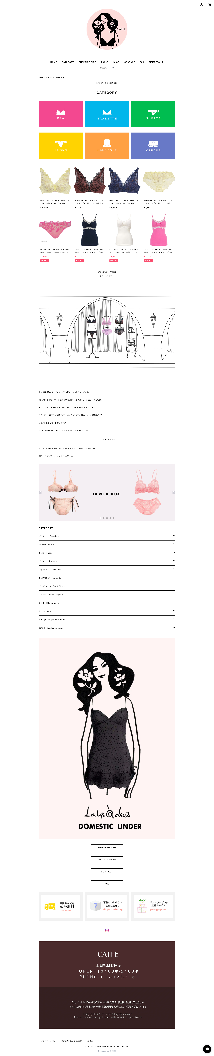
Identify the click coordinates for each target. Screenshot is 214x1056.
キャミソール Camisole (50, 569)
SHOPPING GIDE (87, 62)
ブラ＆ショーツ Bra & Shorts (52, 586)
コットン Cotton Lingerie (51, 594)
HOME (53, 62)
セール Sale (54, 77)
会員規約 (89, 1041)
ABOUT (105, 62)
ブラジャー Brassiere (49, 536)
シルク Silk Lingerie (49, 603)
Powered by (107, 1051)
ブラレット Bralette (48, 561)
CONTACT (129, 62)
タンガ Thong (46, 553)
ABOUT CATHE (107, 859)
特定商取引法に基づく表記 (71, 1041)
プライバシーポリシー (49, 1041)
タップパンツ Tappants (50, 578)
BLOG (116, 62)
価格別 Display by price (51, 628)
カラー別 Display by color (52, 619)
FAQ (142, 62)
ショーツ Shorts (46, 544)
